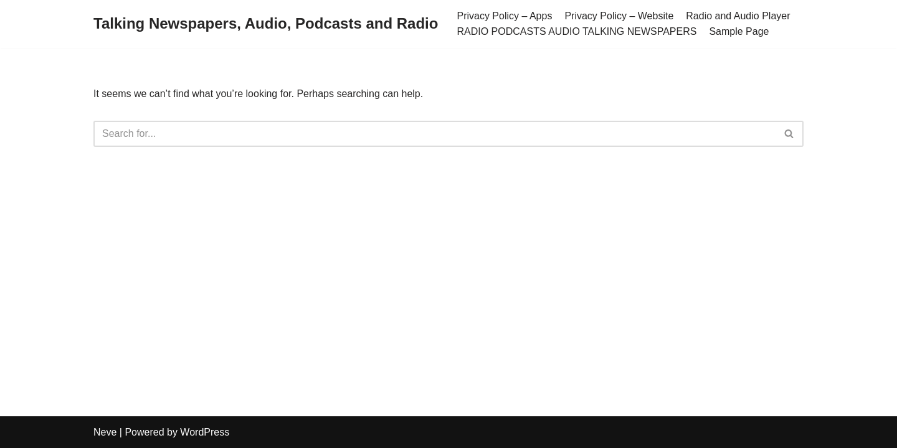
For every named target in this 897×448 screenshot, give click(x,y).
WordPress (204, 432)
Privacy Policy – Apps (504, 16)
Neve (104, 432)
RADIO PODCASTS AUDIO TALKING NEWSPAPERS (576, 31)
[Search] (434, 134)
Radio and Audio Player (738, 16)
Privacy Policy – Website (618, 16)
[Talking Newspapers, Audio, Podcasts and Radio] (265, 24)
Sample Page (739, 31)
